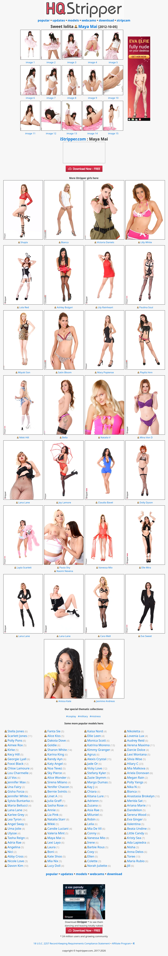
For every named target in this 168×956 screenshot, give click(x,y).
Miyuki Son (24, 372)
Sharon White (57, 750)
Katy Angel (55, 763)
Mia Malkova (136, 768)
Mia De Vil (94, 828)
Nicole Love (16, 861)
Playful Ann (146, 372)
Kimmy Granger (98, 750)
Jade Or (92, 763)
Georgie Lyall (17, 759)
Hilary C (132, 763)
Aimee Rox (15, 745)
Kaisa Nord (95, 731)
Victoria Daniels (105, 242)
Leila (90, 824)
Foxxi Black (16, 763)
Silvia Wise (134, 759)
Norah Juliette (97, 865)
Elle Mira (146, 567)
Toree (131, 856)
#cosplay (71, 716)
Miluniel (93, 814)
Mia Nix (52, 861)
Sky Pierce (54, 773)
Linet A (52, 796)
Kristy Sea (134, 838)
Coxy (90, 852)
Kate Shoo (54, 856)
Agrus (91, 754)
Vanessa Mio (106, 567)
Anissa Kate (64, 701)
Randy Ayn (55, 759)
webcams (89, 20)
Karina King (55, 754)
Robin (91, 819)
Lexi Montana (137, 754)
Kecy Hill (14, 754)
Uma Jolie (14, 828)
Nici (10, 852)
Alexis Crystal (96, 759)
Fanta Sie (54, 731)
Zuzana (92, 805)
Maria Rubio (136, 861)
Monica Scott (96, 740)
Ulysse (12, 833)
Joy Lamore (65, 502)
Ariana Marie (136, 805)
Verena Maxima (138, 745)
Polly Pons (15, 740)
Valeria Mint (56, 833)
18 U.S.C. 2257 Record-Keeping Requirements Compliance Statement (71, 943)
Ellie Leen (94, 736)
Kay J (90, 787)
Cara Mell (105, 636)
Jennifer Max (17, 782)
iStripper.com (73, 139)
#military (83, 716)
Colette (92, 861)
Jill (128, 865)
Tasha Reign (16, 838)
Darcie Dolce (136, 750)
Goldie (52, 745)
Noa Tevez (54, 768)
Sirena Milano (57, 782)
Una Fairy (14, 787)
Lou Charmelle (18, 773)
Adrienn (93, 801)
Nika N (132, 787)
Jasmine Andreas (105, 701)
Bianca (65, 242)
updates (58, 20)
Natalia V (105, 437)
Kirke (11, 750)
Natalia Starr (56, 819)
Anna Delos (135, 852)
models (73, 20)
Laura (51, 847)
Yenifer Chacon (58, 787)
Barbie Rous (96, 847)
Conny (91, 833)
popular (44, 20)
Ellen (90, 856)
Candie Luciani (57, 828)
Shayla (24, 242)
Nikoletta (133, 731)
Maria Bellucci (18, 805)
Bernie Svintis (57, 791)
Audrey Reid (135, 740)
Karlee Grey (16, 814)
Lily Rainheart (105, 307)
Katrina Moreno (98, 745)
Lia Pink (53, 814)
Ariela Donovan (138, 773)
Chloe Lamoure (19, 768)
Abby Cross (16, 856)
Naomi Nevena (65, 571)
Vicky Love (94, 768)
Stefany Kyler (96, 773)
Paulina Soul (146, 307)
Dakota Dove (56, 740)
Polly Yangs (135, 782)
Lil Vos (12, 777)
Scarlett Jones (17, 736)
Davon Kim (15, 865)
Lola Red (24, 307)
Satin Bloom (64, 372)
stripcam (123, 20)
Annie (51, 810)
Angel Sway (16, 824)
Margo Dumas (97, 782)
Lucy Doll (53, 865)
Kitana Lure (95, 796)
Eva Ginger (135, 819)
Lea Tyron (15, 819)
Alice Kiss (54, 736)
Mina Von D (146, 437)
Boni (50, 852)
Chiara (92, 791)
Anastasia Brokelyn (141, 796)
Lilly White (146, 242)
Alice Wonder (56, 777)
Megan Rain (135, 777)
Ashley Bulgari (65, 307)
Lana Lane (24, 502)
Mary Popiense (105, 372)
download (106, 20)
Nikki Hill (24, 437)
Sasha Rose (55, 805)
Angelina (14, 847)
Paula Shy (64, 567)
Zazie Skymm (96, 777)
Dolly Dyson (146, 502)
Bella (65, 437)
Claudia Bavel (105, 502)
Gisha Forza (16, 791)
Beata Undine (137, 828)
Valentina (134, 824)
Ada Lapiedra (136, 842)
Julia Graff (54, 801)
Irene (91, 842)
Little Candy (135, 833)
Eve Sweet (146, 636)
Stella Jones (16, 731)
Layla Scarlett (24, 567)
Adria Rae (14, 842)
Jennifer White (18, 796)
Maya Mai (87, 26)
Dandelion (134, 810)
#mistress (95, 716)
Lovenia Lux (135, 736)
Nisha (131, 847)
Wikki (51, 824)
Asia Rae (93, 810)
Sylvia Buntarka (19, 801)
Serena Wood (136, 814)
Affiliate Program (121, 943)
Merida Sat (135, 801)
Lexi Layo (54, 842)
